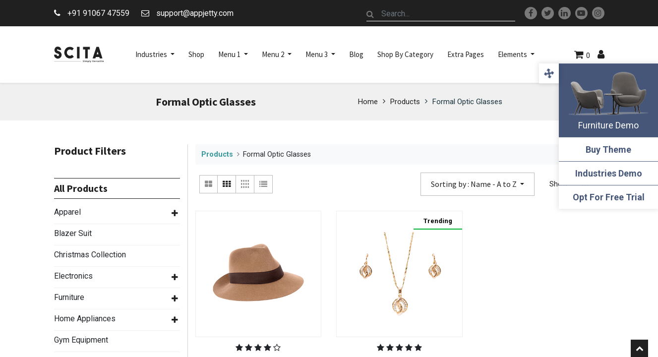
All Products (81, 188)
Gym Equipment (81, 340)
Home (368, 101)
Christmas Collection (90, 254)
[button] (477, 184)
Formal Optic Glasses (467, 101)
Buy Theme (608, 149)
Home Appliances (85, 318)
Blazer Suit (73, 233)
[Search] (370, 14)
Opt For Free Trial (609, 197)
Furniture (69, 297)
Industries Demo (608, 173)
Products (405, 101)
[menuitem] (196, 54)
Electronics (73, 276)
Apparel (67, 212)
